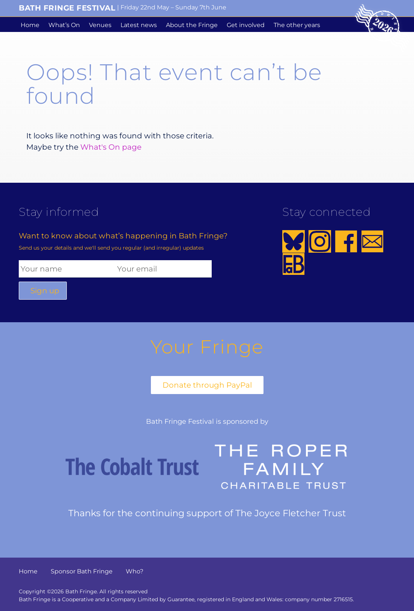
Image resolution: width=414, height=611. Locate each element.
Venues (100, 25)
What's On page (111, 147)
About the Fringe (192, 25)
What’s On (64, 25)
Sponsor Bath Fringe (82, 571)
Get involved (246, 25)
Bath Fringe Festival (67, 7)
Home (30, 25)
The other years (297, 25)
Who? (134, 571)
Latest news (138, 25)
